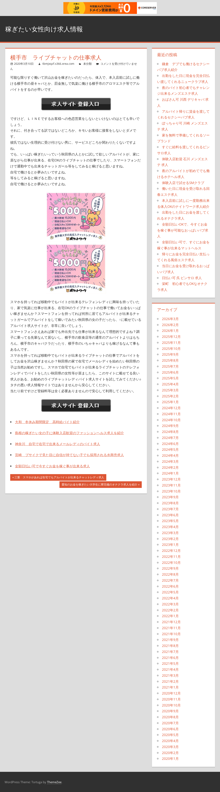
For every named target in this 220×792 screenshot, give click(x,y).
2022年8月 (170, 574)
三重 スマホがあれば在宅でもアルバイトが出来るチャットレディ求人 (59, 478)
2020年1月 (170, 758)
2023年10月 (171, 491)
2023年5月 (170, 520)
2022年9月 (170, 568)
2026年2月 (170, 324)
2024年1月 (170, 473)
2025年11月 (171, 342)
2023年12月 (171, 479)
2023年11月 (171, 485)
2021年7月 (170, 651)
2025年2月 (170, 396)
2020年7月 (170, 723)
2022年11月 (171, 556)
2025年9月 (170, 354)
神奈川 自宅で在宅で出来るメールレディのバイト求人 (57, 444)
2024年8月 (170, 431)
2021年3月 (170, 675)
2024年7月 (170, 437)
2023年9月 (170, 497)
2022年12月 (171, 550)
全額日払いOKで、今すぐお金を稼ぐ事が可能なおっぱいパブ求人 (182, 230)
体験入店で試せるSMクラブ (183, 182)
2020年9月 (170, 711)
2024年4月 (170, 455)
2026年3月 (170, 318)
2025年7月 (170, 366)
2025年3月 (170, 390)
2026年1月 (170, 330)
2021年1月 (170, 687)
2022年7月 (170, 580)
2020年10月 (171, 705)
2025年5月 (170, 378)
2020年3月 (170, 746)
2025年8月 (170, 360)
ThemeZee (54, 782)
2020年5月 (170, 734)
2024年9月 (170, 425)
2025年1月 (170, 402)
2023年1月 (170, 544)
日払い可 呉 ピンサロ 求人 (182, 278)
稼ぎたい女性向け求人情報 (48, 28)
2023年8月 (170, 503)
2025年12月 (171, 336)
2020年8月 (170, 717)
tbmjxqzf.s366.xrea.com (58, 64)
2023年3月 (170, 532)
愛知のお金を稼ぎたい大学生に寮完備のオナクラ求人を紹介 (99, 485)
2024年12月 (171, 408)
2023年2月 (170, 538)
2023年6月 (170, 515)
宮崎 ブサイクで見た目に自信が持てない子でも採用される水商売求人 (69, 455)
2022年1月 (170, 616)
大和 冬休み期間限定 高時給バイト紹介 (47, 422)
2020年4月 (170, 740)
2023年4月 (170, 526)
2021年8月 (170, 645)
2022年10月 (171, 562)
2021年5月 (170, 663)
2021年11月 (171, 628)
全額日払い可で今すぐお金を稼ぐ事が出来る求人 (52, 466)
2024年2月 (170, 467)
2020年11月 (171, 699)
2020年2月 (170, 752)
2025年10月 (171, 348)
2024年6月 (170, 443)
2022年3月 (170, 604)
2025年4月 (170, 384)
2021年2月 (170, 681)
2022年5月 (170, 592)
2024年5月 (170, 449)
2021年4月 (170, 669)
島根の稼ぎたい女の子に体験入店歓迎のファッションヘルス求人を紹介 (69, 433)
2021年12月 (171, 622)
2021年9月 (170, 639)
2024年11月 (171, 414)
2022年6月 (170, 586)
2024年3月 (170, 461)
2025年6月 (170, 372)
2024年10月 (171, 420)
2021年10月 (171, 634)
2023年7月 (170, 509)
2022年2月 (170, 610)
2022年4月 (170, 598)
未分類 (87, 64)
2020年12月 (171, 693)
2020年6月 (170, 729)
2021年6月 (170, 657)
